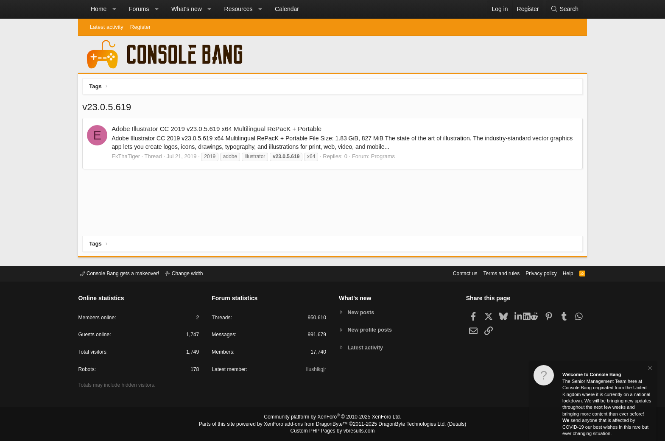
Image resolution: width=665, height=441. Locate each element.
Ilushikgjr (315, 371)
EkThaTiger (128, 158)
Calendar (287, 9)
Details (447, 424)
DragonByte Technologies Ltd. (406, 424)
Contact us (452, 273)
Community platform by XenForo (332, 418)
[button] (114, 9)
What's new (186, 9)
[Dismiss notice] (649, 369)
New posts (362, 312)
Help (563, 273)
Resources (238, 9)
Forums (139, 9)
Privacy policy (534, 273)
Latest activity (106, 27)
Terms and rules (491, 273)
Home (98, 9)
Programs (385, 158)
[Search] (564, 9)
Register (140, 27)
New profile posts (371, 330)
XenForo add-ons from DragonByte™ (307, 424)
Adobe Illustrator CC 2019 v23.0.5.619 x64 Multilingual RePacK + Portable (219, 130)
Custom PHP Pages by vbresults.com (332, 431)
